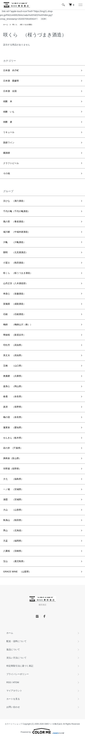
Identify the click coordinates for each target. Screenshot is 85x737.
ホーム (5, 24)
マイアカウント (14, 690)
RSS (8, 682)
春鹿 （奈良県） (13, 396)
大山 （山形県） (13, 509)
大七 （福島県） (13, 479)
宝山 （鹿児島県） (14, 561)
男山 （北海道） (13, 530)
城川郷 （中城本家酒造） (16, 232)
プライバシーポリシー (17, 674)
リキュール (8, 132)
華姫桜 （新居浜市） (14, 335)
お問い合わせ (13, 707)
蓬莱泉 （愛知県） (13, 427)
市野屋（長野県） (12, 468)
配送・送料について (16, 641)
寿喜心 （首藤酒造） (14, 293)
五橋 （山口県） (13, 365)
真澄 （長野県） (13, 407)
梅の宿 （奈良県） (13, 417)
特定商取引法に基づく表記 (19, 666)
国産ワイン (8, 142)
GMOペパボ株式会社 (53, 724)
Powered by (42, 731)
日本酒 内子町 (11, 70)
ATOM (16, 682)
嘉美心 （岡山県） (13, 386)
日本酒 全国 (10, 91)
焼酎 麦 (7, 122)
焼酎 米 (7, 101)
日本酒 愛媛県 (11, 80)
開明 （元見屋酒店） (15, 252)
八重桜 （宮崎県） (13, 551)
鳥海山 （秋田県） (13, 520)
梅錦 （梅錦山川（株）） (17, 324)
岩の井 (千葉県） (13, 448)
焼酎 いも (8, 111)
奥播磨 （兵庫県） (13, 376)
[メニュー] (80, 5)
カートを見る (13, 699)
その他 (6, 173)
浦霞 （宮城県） (13, 499)
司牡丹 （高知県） (13, 345)
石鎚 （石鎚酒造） (14, 314)
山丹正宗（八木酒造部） (15, 283)
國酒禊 (6, 153)
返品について (13, 649)
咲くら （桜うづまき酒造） (22, 24)
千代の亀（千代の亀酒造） (16, 211)
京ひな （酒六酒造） (14, 201)
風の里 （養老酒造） (14, 221)
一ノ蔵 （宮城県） (13, 489)
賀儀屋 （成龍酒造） (14, 304)
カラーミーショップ (13, 724)
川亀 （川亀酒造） (14, 242)
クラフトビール (11, 163)
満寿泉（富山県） (12, 458)
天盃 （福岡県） (13, 540)
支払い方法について (16, 657)
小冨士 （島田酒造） (14, 262)
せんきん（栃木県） (13, 438)
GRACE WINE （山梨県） (17, 571)
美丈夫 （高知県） (13, 355)
